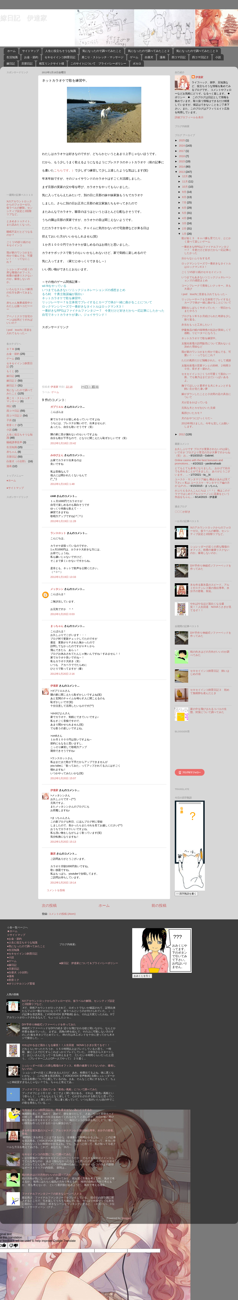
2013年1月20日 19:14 (63, 882)
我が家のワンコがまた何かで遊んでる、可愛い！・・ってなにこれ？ (20, 257)
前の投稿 (159, 905)
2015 (182, 161)
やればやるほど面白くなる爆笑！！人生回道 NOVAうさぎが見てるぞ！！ (210, 607)
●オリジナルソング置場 (21, 983)
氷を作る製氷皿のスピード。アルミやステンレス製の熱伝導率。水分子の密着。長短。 (209, 588)
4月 (184, 218)
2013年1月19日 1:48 (62, 483)
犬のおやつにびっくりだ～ (197, 418)
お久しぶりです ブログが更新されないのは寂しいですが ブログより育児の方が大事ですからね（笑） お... (202, 452)
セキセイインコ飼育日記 (60, 57)
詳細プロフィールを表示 (189, 117)
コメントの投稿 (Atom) (62, 913)
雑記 (9, 406)
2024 (182, 145)
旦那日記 (27, 63)
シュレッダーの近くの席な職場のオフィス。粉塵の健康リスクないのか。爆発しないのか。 (20, 276)
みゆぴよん (56, 455)
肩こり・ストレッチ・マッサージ (102, 57)
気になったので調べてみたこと (101, 50)
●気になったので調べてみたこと (26, 946)
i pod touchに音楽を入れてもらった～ (19, 331)
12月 (185, 176)
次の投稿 (49, 905)
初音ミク (12, 425)
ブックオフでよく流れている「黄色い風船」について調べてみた (59, 1089)
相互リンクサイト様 (51, 63)
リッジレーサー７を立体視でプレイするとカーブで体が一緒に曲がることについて (206, 301)
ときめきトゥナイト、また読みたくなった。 (20, 223)
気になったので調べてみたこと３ (197, 50)
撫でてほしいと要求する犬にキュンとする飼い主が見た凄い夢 (206, 387)
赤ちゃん (12, 451)
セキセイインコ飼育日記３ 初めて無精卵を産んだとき (209, 691)
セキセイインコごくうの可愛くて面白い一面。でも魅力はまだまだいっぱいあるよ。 (206, 377)
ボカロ (137, 63)
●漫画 (10, 976)
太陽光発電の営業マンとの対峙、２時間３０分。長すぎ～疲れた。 (206, 367)
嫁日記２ (12, 380)
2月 (184, 228)
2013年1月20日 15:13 (63, 841)
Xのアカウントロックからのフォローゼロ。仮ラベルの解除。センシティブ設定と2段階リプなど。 (20, 208)
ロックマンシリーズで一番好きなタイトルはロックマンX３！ (206, 265)
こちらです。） (64, 170)
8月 (184, 197)
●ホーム (11, 480)
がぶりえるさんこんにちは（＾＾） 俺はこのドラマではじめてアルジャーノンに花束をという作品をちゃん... (202, 493)
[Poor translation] (14, 1246)
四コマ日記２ (200, 57)
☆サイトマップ (16, 934)
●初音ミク (13, 979)
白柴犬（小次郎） (17, 461)
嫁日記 (11, 63)
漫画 (162, 57)
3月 (184, 223)
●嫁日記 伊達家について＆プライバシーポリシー (88, 963)
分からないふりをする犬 (195, 258)
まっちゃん (56, 626)
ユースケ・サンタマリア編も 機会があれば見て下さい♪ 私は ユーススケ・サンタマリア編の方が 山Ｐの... (202, 482)
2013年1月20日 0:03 (62, 614)
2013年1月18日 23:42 (63, 443)
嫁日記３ (12, 385)
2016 (182, 156)
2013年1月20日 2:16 (62, 673)
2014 (182, 166)
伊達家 (54, 685)
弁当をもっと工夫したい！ (197, 324)
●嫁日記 (12, 964)
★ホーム (12, 931)
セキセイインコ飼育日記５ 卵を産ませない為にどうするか (57, 1109)
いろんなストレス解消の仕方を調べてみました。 (20, 292)
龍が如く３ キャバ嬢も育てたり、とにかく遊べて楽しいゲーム (206, 240)
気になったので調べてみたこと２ (149, 50)
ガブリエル (56, 406)
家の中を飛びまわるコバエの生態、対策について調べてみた (208, 710)
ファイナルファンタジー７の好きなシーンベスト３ (52, 1193)
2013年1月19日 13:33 (63, 576)
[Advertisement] (73, 355)
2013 (182, 171)
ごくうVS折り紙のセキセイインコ (19, 244)
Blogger (126, 1218)
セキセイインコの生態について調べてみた (46, 1154)
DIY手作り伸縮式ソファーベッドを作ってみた (49, 1024)
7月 (184, 202)
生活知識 (12, 57)
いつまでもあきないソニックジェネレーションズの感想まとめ (206, 279)
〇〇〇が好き (182, 511)
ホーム (11, 50)
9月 (184, 191)
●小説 (10, 957)
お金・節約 (31, 57)
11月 (185, 181)
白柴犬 (149, 57)
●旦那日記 (13, 968)
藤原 (53, 853)
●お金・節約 (14, 938)
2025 (182, 140)
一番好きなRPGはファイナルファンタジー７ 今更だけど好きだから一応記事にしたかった (206, 250)
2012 (182, 434)
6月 (184, 207)
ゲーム (134, 57)
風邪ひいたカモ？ (191, 412)
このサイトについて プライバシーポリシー (98, 63)
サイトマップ (30, 50)
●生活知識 (13, 949)
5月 (184, 212)
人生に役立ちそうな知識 (60, 50)
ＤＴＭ (10, 348)
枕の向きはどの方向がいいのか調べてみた (46, 1174)
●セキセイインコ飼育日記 (22, 953)
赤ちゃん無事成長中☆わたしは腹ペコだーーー (20, 306)
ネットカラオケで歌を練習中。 (199, 338)
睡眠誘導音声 (14, 442)
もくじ (10, 371)
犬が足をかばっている (194, 402)
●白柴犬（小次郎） (18, 972)
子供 (9, 420)
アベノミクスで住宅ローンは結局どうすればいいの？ (20, 319)
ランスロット (58, 533)
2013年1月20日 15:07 (63, 778)
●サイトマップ (15, 487)
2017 (182, 150)
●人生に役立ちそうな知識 (22, 942)
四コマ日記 (179, 57)
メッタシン (56, 589)
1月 (184, 233)
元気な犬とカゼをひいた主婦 (198, 407)
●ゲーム (12, 961)
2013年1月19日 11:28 (63, 521)
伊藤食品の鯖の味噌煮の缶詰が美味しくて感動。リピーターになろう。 (206, 331)
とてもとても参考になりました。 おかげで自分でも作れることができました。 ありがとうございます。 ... (202, 471)
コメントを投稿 (56, 890)
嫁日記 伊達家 (23, 18)
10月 (185, 186)
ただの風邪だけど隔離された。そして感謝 (206, 360)
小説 (218, 57)
